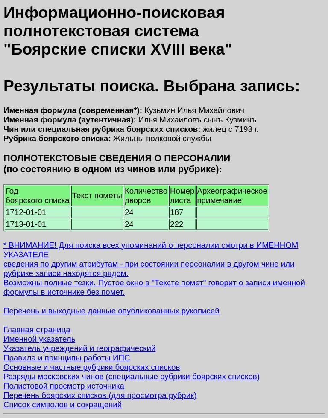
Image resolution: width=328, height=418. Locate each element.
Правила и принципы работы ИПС (66, 357)
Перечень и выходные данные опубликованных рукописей (111, 310)
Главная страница (36, 329)
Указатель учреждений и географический (79, 348)
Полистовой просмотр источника (63, 385)
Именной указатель (39, 338)
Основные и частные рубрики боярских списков (91, 367)
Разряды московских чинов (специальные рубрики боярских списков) (131, 376)
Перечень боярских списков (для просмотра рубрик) (100, 395)
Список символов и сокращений (62, 404)
